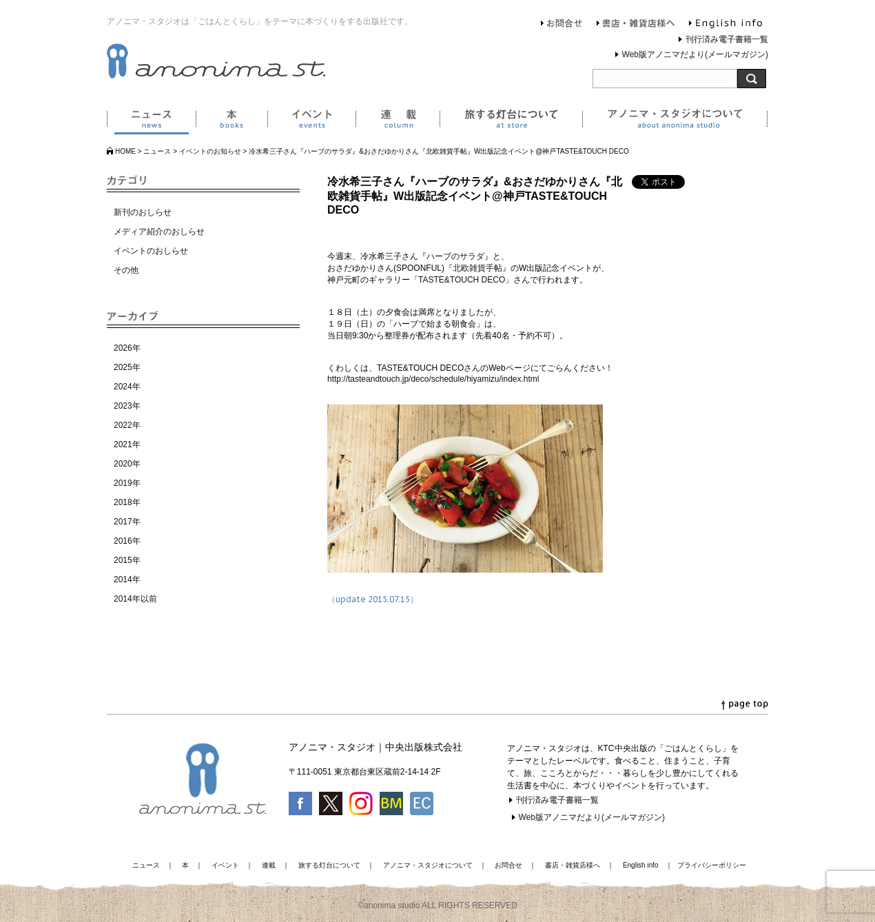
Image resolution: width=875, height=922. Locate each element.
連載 (398, 121)
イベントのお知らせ (210, 151)
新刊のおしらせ (143, 212)
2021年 (127, 444)
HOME (125, 151)
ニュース (151, 121)
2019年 (127, 483)
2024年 (127, 386)
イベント (311, 121)
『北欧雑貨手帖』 (477, 268)
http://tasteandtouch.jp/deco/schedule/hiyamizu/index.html (433, 379)
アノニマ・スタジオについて (675, 121)
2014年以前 (135, 599)
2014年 (127, 579)
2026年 (127, 348)
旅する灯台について (511, 121)
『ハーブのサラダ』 (455, 256)
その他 (126, 270)
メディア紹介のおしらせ (159, 231)
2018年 (127, 502)
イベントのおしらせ (151, 251)
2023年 (127, 406)
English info (725, 25)
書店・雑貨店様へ (636, 25)
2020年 (127, 464)
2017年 (127, 521)
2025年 (127, 367)
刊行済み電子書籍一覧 (727, 39)
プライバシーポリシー (711, 865)
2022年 (127, 425)
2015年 (127, 560)
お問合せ (562, 25)
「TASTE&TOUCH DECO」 (461, 280)
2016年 (127, 541)
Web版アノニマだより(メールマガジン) (695, 54)
